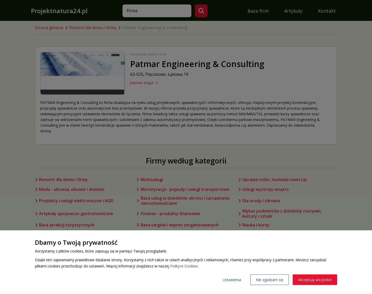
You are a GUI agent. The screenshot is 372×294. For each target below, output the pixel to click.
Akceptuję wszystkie (315, 279)
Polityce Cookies (184, 266)
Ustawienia (232, 279)
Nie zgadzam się (269, 279)
